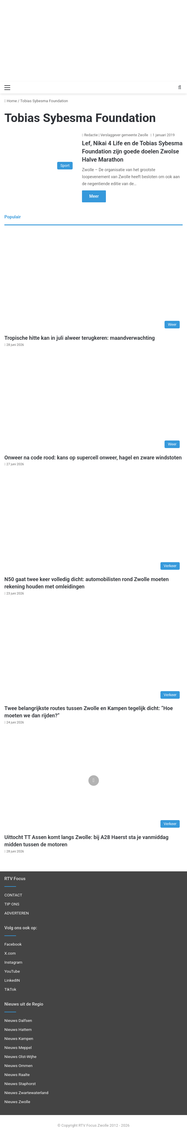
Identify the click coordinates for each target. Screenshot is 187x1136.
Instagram (13, 962)
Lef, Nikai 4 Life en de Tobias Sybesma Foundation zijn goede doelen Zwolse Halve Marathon (132, 151)
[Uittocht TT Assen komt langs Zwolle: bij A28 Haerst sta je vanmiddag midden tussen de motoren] (93, 780)
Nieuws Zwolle (17, 1101)
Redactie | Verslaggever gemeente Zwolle (116, 135)
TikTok (10, 989)
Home (10, 101)
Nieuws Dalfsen (18, 1020)
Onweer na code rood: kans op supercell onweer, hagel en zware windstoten (93, 457)
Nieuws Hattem (18, 1029)
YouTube (12, 971)
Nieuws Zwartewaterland (26, 1092)
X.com (10, 953)
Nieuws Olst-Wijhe (20, 1056)
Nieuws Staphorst (20, 1083)
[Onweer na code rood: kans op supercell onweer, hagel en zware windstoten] (93, 401)
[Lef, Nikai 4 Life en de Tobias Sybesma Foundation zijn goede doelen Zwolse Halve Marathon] (40, 152)
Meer (94, 196)
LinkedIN (12, 980)
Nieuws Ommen (18, 1065)
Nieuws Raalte (17, 1074)
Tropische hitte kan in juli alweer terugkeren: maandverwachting (79, 338)
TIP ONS (11, 904)
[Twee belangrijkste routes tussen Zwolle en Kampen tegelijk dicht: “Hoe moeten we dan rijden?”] (93, 651)
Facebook (13, 944)
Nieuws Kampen (18, 1038)
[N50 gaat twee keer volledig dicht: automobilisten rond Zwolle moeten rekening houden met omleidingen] (93, 522)
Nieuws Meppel (18, 1047)
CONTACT (13, 895)
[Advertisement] (93, 41)
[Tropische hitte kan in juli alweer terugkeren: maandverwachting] (93, 281)
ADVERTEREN (16, 913)
